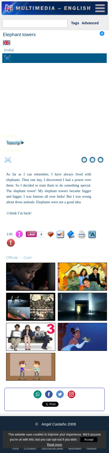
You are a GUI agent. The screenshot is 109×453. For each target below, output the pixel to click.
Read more (54, 444)
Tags (75, 23)
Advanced (90, 23)
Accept (89, 439)
